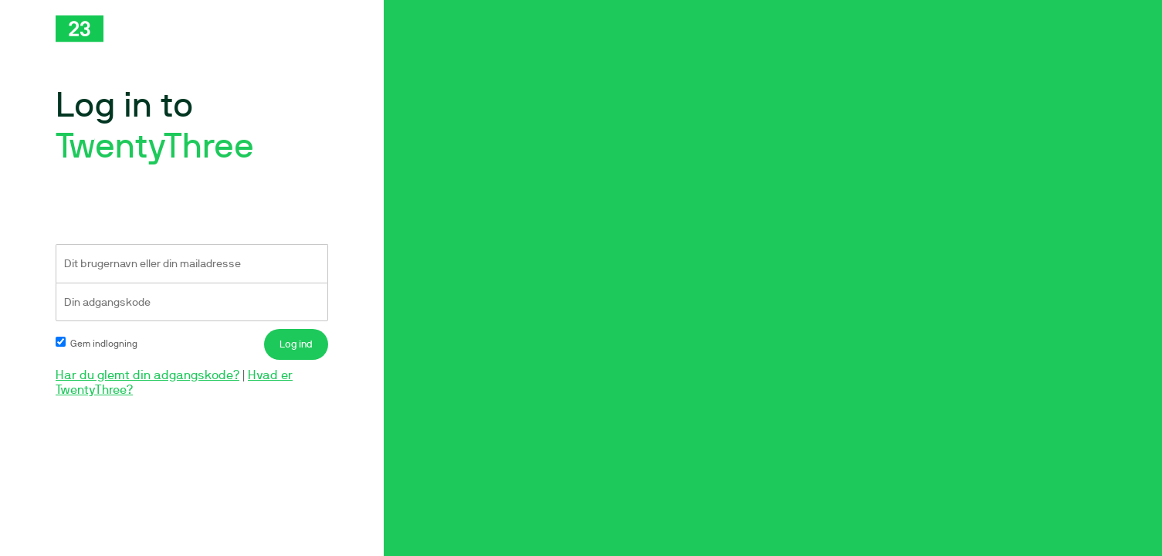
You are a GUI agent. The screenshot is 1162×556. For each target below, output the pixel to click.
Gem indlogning (96, 343)
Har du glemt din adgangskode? (147, 375)
